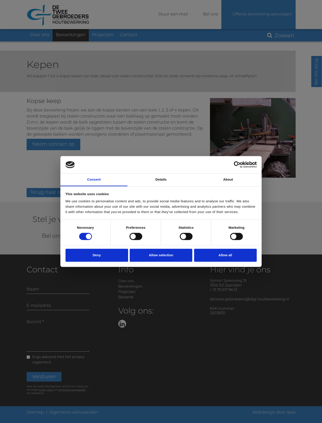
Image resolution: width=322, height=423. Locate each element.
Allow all (225, 255)
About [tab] (228, 179)
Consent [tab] (94, 179)
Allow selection (161, 255)
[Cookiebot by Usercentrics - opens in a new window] (237, 164)
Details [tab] (161, 179)
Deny (97, 255)
